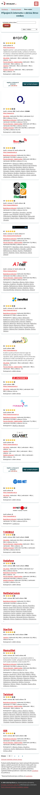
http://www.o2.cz (8, 113)
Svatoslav (6, 218)
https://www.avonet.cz (10, 386)
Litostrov (22, 214)
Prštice (32, 678)
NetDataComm (11, 593)
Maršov (27, 214)
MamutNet (9, 650)
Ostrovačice (25, 716)
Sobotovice (7, 682)
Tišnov (17, 253)
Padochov (33, 323)
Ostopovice (32, 619)
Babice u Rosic (8, 165)
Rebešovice (27, 680)
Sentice (5, 253)
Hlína (5, 173)
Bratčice (25, 167)
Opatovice (18, 619)
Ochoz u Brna (7, 751)
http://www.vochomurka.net (12, 236)
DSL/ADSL (6, 58)
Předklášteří (27, 251)
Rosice (11, 325)
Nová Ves (26, 323)
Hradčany (23, 173)
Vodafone (8, 560)
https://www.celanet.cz (10, 444)
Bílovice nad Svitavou (29, 165)
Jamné (28, 175)
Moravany (21, 426)
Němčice (6, 323)
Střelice (5, 327)
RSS (18, 785)
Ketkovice (6, 321)
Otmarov (20, 678)
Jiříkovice (14, 177)
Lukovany (22, 321)
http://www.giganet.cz (10, 350)
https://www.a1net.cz (10, 271)
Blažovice (6, 167)
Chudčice (16, 175)
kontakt (3, 785)
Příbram (5, 325)
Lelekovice (15, 524)
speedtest (35, 771)
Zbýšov (33, 329)
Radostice (23, 718)
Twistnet (8, 694)
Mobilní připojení (8, 70)
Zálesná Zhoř (23, 218)
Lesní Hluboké (13, 214)
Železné (5, 254)
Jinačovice (6, 177)
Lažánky (5, 214)
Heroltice (33, 171)
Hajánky (17, 171)
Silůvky (34, 680)
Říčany (23, 325)
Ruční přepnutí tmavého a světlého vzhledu (14, 787)
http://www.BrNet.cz (9, 516)
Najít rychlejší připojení (31, 84)
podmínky (29, 776)
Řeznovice (17, 325)
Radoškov (15, 216)
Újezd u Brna (32, 684)
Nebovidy (6, 619)
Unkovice (6, 686)
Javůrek (33, 175)
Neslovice (20, 323)
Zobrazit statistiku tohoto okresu (11, 759)
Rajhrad (12, 680)
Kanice (20, 177)
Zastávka (31, 218)
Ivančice (22, 175)
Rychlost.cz (5, 9)
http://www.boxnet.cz (10, 152)
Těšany (18, 684)
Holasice (10, 173)
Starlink (7, 629)
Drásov (12, 171)
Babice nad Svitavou (26, 163)
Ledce (23, 613)
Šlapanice (6, 684)
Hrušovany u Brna (14, 609)
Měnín (23, 615)
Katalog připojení (16, 9)
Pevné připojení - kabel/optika (12, 62)
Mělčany (6, 714)
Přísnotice (6, 680)
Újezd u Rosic (14, 218)
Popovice (26, 678)
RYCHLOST (11, 4)
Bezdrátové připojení (9, 120)
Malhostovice (7, 251)
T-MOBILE (8, 532)
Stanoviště (31, 216)
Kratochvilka (14, 321)
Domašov (6, 171)
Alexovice (15, 163)
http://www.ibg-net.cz (10, 492)
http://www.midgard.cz (10, 205)
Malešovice (6, 615)
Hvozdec (9, 175)
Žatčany (5, 331)
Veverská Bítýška (8, 290)
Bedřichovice (17, 165)
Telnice (12, 684)
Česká (9, 169)
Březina (31, 167)
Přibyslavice (7, 216)
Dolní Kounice (30, 169)
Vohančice (18, 290)
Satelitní (5, 66)
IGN (5, 730)
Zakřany (5, 329)
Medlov (28, 321)
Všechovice (23, 253)
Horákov (16, 173)
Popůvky (6, 718)
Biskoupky (26, 318)
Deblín (23, 169)
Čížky (13, 169)
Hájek (28, 171)
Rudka (21, 216)
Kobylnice (19, 611)
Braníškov (19, 167)
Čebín (5, 169)
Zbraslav (6, 220)
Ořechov (25, 619)
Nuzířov (20, 251)
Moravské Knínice (29, 286)
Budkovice (6, 320)
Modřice (15, 426)
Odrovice (6, 716)
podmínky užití (11, 785)
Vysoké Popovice (28, 327)
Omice (12, 619)
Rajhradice (19, 680)
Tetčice (11, 327)
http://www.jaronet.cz (10, 310)
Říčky (25, 216)
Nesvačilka (33, 676)
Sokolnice (14, 682)
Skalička (11, 253)
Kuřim (31, 284)
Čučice (18, 169)
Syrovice (27, 682)
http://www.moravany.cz (11, 414)
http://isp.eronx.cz (9, 47)
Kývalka (14, 713)
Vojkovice (13, 686)
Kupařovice (7, 613)
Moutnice (31, 617)
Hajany (23, 171)
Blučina (12, 167)
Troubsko (24, 684)
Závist (30, 253)
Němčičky (12, 323)
